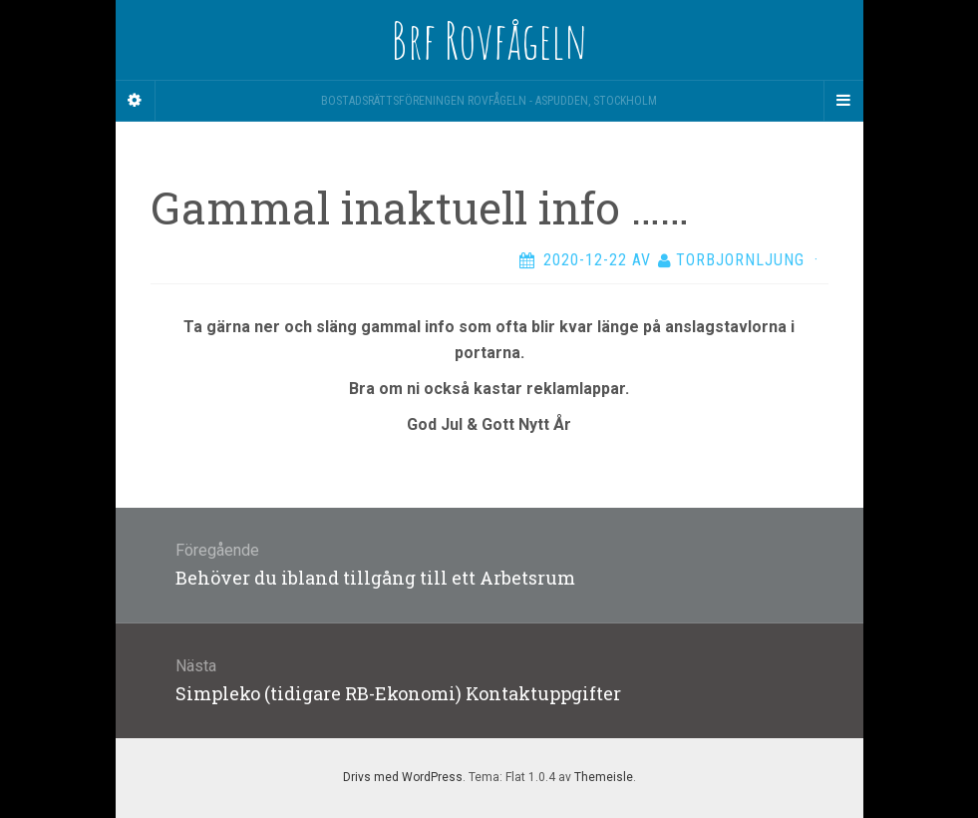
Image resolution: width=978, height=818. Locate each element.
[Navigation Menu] (843, 101)
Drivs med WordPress (403, 777)
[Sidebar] (136, 101)
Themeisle (603, 777)
